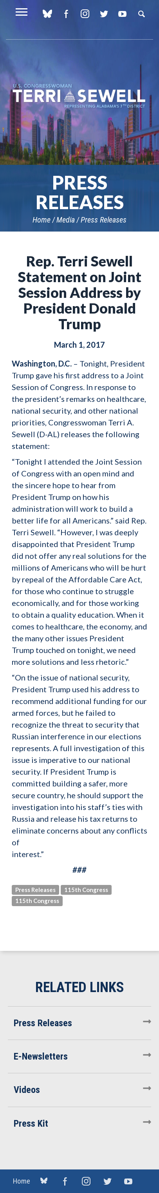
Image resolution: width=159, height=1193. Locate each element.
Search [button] (141, 14)
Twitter (103, 14)
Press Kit (31, 1123)
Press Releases (103, 219)
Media (65, 219)
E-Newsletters (41, 1056)
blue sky (47, 14)
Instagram (85, 14)
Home (42, 219)
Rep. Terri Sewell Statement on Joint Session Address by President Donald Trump (79, 292)
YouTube (122, 14)
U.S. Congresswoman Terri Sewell (79, 96)
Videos (27, 1089)
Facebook (66, 14)
